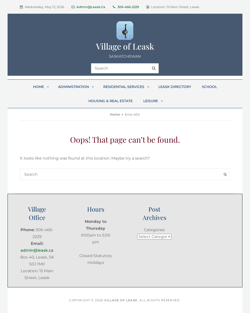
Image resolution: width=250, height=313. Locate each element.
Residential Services (126, 87)
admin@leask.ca (88, 7)
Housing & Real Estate (110, 101)
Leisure (153, 101)
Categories (154, 229)
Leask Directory (174, 87)
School (209, 87)
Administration (76, 87)
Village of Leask (125, 46)
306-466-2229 (126, 7)
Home (41, 87)
